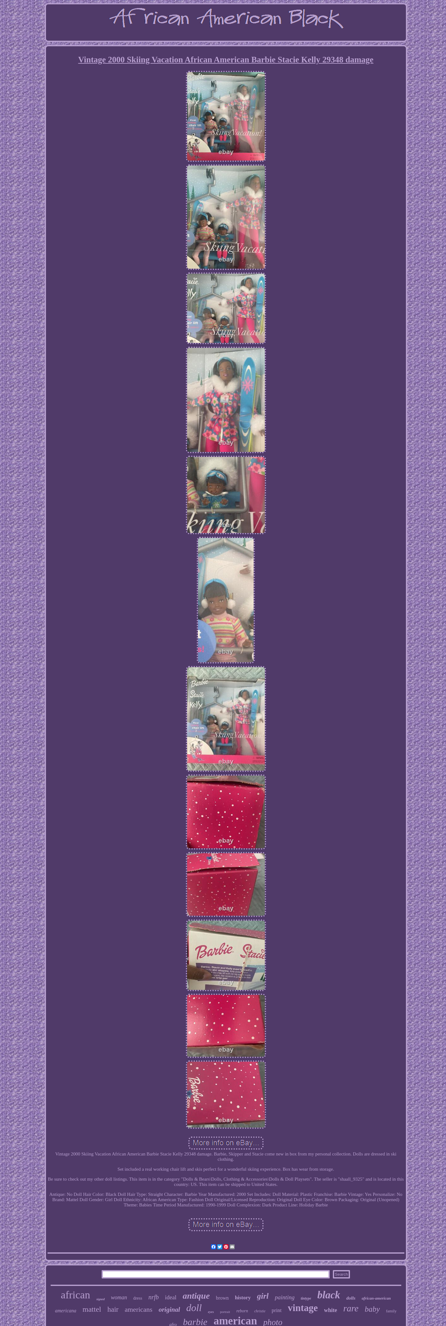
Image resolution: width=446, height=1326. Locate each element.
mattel (91, 1309)
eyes (211, 1312)
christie (259, 1311)
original (169, 1309)
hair (112, 1309)
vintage (303, 1307)
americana (65, 1310)
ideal (171, 1297)
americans (138, 1309)
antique (196, 1296)
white (330, 1310)
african (75, 1295)
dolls (350, 1298)
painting (284, 1297)
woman (119, 1297)
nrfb (153, 1297)
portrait (225, 1312)
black (328, 1295)
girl (263, 1296)
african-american (376, 1298)
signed (100, 1299)
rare (351, 1308)
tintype (306, 1298)
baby (372, 1309)
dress (137, 1298)
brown (222, 1298)
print (277, 1310)
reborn (242, 1311)
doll (194, 1307)
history (243, 1298)
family (391, 1311)
